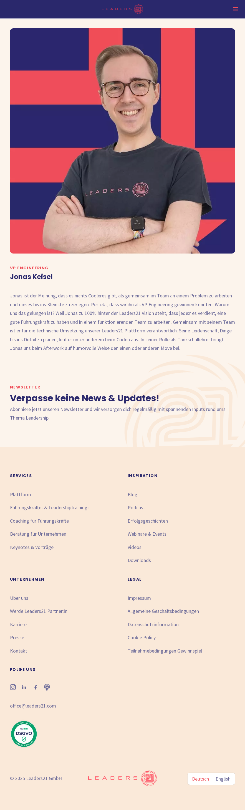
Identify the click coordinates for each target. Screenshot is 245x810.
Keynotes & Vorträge (32, 547)
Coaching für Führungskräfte (39, 521)
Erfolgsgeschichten (148, 521)
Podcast (136, 507)
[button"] (13, 688)
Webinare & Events (147, 534)
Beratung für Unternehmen (38, 534)
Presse (17, 637)
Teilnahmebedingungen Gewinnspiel (165, 651)
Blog (132, 494)
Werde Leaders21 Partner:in (38, 611)
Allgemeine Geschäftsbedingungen (163, 611)
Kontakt (18, 651)
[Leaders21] (122, 9)
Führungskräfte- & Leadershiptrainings (50, 507)
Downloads (139, 560)
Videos (135, 547)
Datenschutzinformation (153, 624)
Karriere (18, 624)
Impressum (139, 598)
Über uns (19, 598)
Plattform (20, 494)
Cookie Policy (142, 637)
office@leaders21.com (33, 706)
